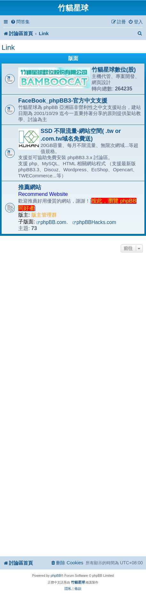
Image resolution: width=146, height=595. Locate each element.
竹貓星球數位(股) (114, 69)
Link (8, 47)
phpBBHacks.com (94, 222)
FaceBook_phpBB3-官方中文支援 (62, 100)
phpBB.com (51, 222)
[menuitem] (20, 22)
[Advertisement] (73, 330)
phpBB (55, 575)
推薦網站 (29, 187)
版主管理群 (44, 215)
